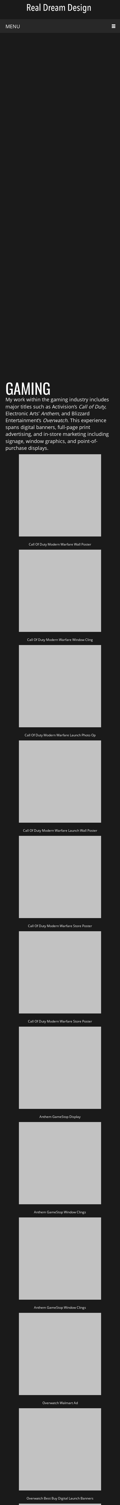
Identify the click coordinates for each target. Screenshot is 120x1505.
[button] (60, 499)
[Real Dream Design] (60, 9)
